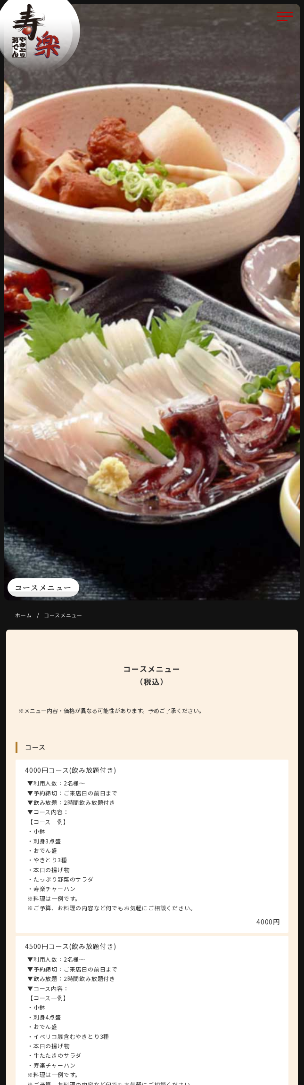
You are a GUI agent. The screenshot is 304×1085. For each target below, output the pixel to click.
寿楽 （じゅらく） (36, 31)
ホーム (23, 615)
